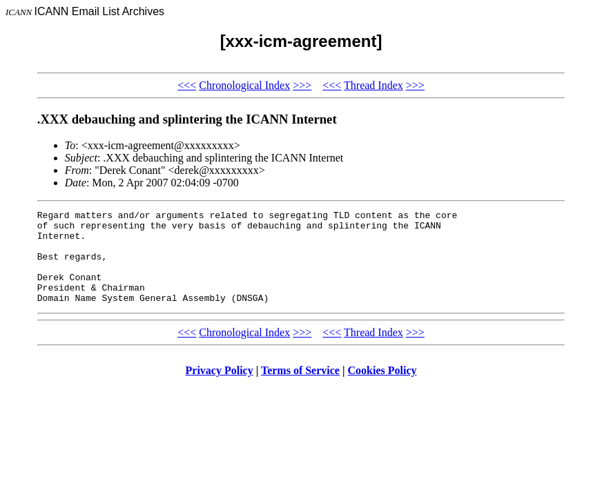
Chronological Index (244, 85)
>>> (302, 85)
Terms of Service (300, 389)
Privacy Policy (219, 389)
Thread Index (373, 85)
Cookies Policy (382, 389)
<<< (186, 85)
